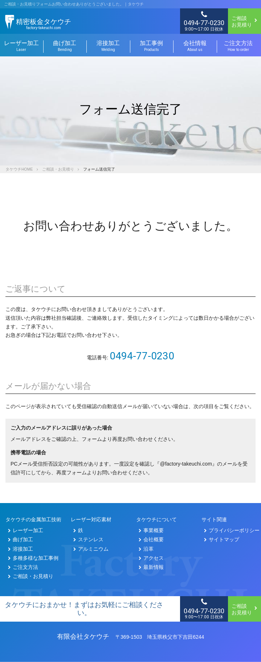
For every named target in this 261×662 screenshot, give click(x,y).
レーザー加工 (25, 530)
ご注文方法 (238, 46)
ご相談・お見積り (58, 169)
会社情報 (195, 46)
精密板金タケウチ (43, 24)
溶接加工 (108, 46)
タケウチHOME (19, 169)
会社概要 (151, 539)
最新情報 (151, 567)
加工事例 (152, 46)
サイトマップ (221, 539)
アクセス (151, 558)
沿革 (146, 549)
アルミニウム (91, 549)
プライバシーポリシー (232, 530)
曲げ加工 (65, 46)
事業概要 (151, 530)
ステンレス (88, 539)
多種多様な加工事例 (33, 558)
